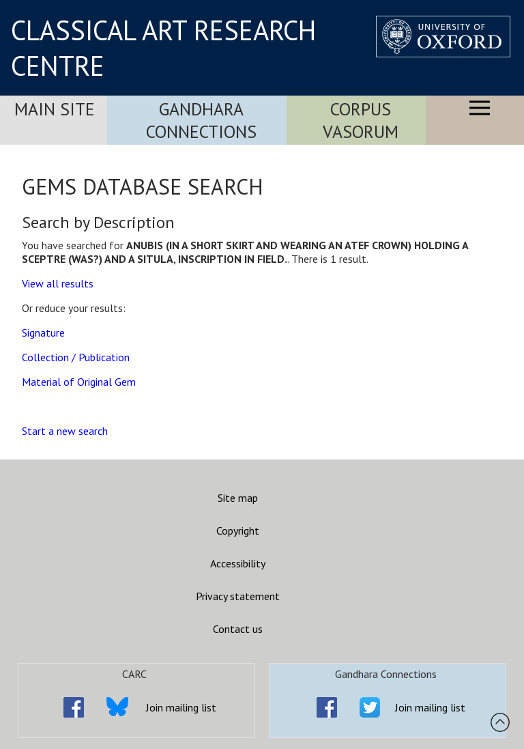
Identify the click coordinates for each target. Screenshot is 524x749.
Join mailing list (181, 707)
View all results (57, 283)
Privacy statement (238, 596)
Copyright (237, 530)
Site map (238, 498)
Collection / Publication (76, 357)
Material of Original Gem (79, 381)
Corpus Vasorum (360, 120)
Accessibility (237, 563)
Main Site (54, 109)
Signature (43, 332)
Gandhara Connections (201, 120)
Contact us (238, 629)
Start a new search (65, 431)
